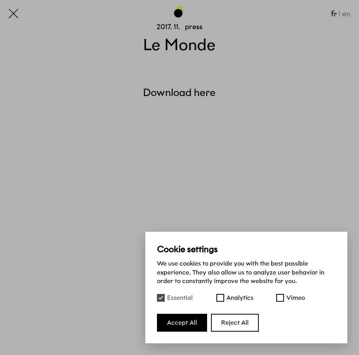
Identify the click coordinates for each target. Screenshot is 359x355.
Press (193, 26)
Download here (179, 92)
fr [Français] (334, 13)
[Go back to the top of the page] (179, 10)
